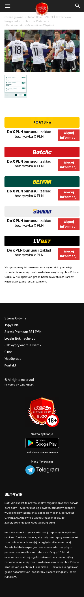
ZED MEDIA (27, 384)
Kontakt (10, 365)
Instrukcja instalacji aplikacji (42, 452)
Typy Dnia (11, 325)
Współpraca (12, 359)
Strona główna (13, 17)
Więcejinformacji (68, 135)
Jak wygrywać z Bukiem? (22, 345)
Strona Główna (15, 318)
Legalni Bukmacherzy (19, 339)
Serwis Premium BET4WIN (22, 332)
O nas (8, 352)
